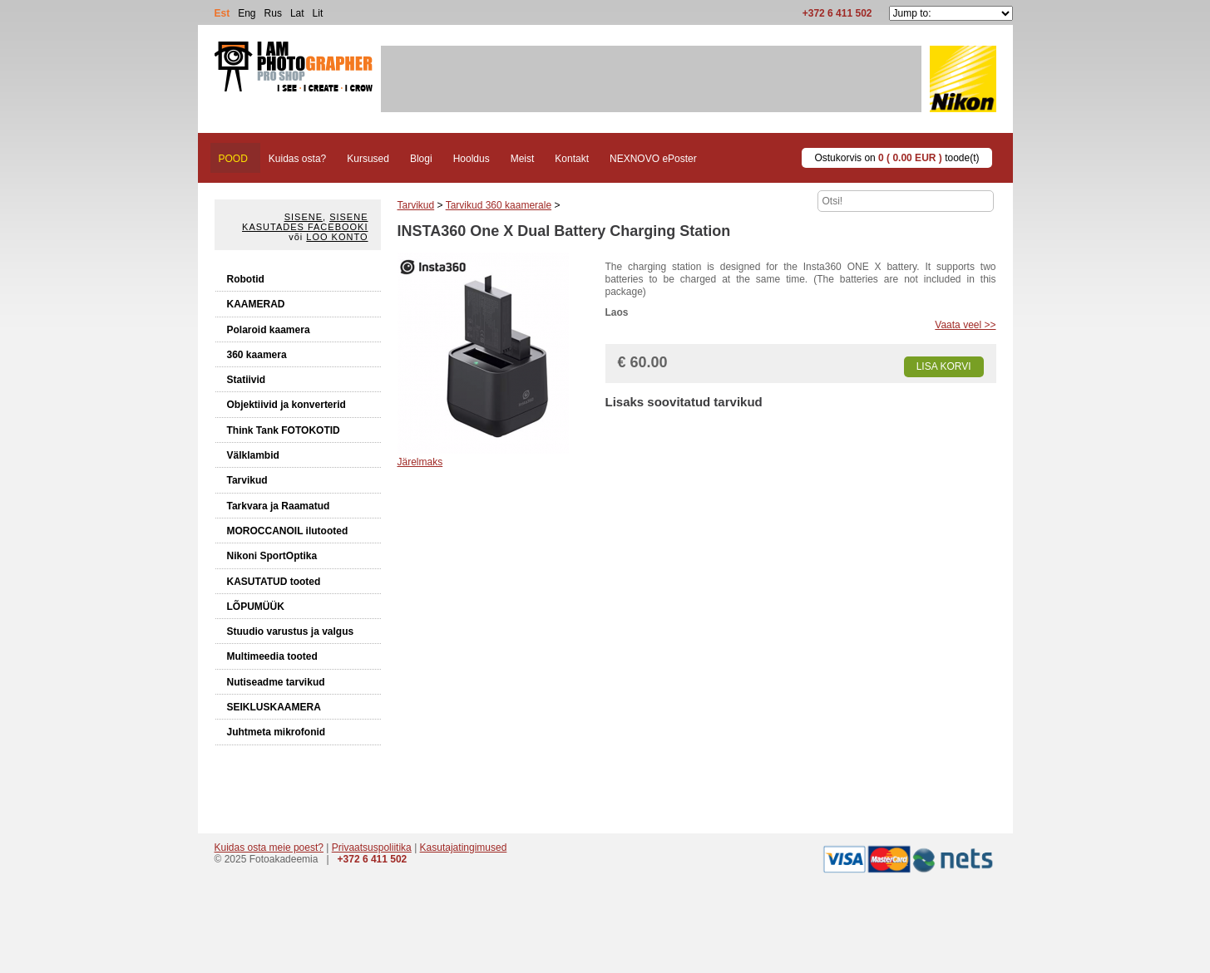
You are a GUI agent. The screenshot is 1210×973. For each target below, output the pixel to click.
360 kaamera (257, 355)
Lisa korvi (943, 366)
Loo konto (337, 237)
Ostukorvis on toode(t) (896, 158)
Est (222, 13)
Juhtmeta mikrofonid (276, 732)
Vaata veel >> (965, 325)
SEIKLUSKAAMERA (274, 707)
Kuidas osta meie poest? (269, 847)
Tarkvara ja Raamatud (278, 506)
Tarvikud (247, 480)
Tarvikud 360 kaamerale (498, 205)
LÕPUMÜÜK (255, 606)
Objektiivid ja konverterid (286, 404)
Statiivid (246, 380)
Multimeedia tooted (272, 656)
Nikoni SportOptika (272, 556)
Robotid (245, 279)
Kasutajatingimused (463, 847)
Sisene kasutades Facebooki (305, 222)
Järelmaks (420, 462)
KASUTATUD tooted (274, 581)
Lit (318, 13)
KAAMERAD (256, 304)
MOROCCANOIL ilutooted (287, 531)
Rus (273, 13)
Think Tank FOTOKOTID (283, 430)
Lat (297, 13)
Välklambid (253, 455)
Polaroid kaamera (268, 330)
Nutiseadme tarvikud (276, 682)
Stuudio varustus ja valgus (290, 631)
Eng (246, 13)
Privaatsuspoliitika (372, 847)
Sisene (303, 217)
